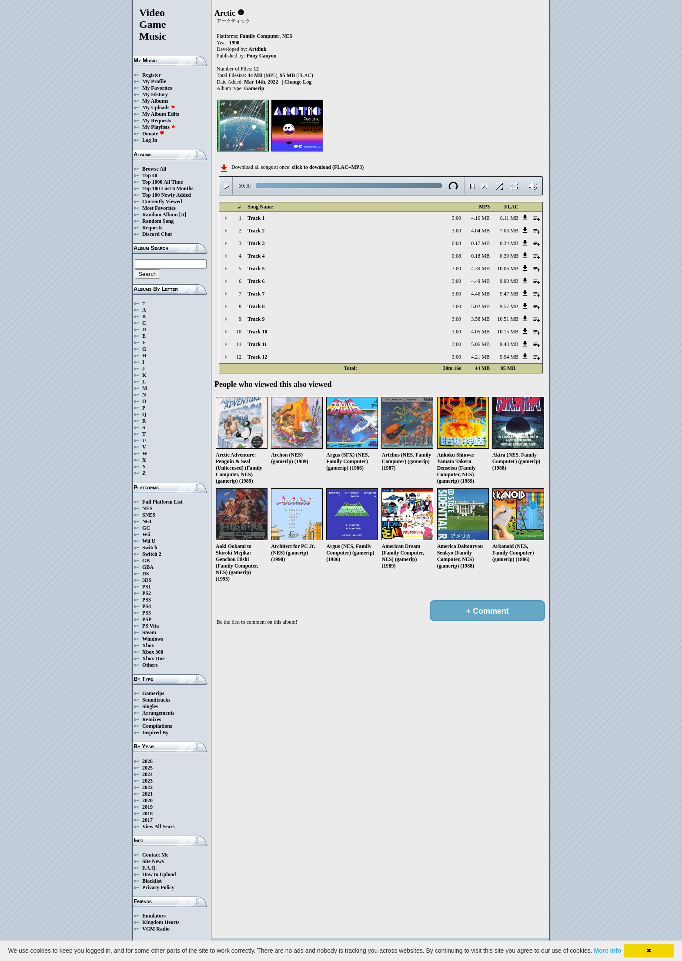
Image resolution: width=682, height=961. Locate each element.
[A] (183, 215)
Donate (153, 134)
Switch (149, 547)
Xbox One (153, 658)
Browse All (154, 169)
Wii (146, 534)
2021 (147, 794)
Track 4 (255, 256)
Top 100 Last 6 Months (168, 188)
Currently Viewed (162, 201)
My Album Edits (160, 114)
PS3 (146, 600)
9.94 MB (509, 357)
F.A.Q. (149, 868)
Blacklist (152, 881)
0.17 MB (480, 243)
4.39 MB (480, 268)
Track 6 (255, 281)
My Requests (156, 121)
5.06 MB (480, 344)
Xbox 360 (152, 652)
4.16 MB (480, 218)
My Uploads (158, 107)
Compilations (157, 726)
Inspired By (155, 732)
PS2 (146, 593)
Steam (149, 632)
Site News (153, 861)
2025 (147, 768)
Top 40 (149, 175)
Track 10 (257, 332)
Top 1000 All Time (162, 182)
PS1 (146, 587)
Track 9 (255, 319)
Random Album (160, 215)
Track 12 (257, 357)
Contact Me (155, 855)
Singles (150, 706)
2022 (147, 787)
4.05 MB (480, 332)
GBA (148, 567)
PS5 (146, 613)
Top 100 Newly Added (166, 195)
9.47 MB (509, 294)
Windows (152, 639)
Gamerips (153, 693)
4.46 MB (480, 294)
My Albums (155, 101)
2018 (147, 813)
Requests (152, 228)
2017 (147, 820)
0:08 (456, 243)
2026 (147, 761)
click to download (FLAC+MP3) (328, 167)
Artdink (257, 49)
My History (155, 94)
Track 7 (255, 294)
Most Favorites (159, 208)
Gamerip (254, 88)
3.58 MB (480, 319)
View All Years (158, 826)
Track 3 (255, 243)
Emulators (154, 916)
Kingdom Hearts (161, 922)
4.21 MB (480, 357)
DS (145, 574)
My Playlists (159, 127)
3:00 (456, 218)
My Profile (154, 81)
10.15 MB (507, 332)
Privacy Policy (158, 887)
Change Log (297, 82)
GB (146, 561)
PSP (146, 619)
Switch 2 (151, 554)
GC (146, 528)
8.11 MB (509, 218)
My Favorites (157, 88)
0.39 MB (509, 256)
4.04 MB (480, 231)
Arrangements (158, 713)
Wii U (148, 541)
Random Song (158, 221)
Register (151, 75)
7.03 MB (509, 231)
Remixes (151, 719)
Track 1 (255, 218)
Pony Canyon (262, 56)
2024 (147, 774)
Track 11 (257, 344)
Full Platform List (162, 502)
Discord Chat (157, 234)
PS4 (146, 606)
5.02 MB (480, 306)
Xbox (148, 645)
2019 (147, 807)
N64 (146, 521)
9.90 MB (509, 281)
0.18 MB (480, 256)
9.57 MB (509, 306)
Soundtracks (156, 700)
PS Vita (150, 626)
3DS (146, 580)
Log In (149, 140)
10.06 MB (507, 268)
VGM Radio (156, 929)
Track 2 (255, 231)
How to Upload (159, 874)
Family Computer (260, 36)
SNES (148, 515)
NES (147, 508)
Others (149, 665)
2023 (147, 781)
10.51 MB (507, 319)
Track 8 (255, 306)
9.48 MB (509, 344)
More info (608, 950)
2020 (147, 800)
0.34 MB (509, 243)
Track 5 (255, 268)
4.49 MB (480, 281)
